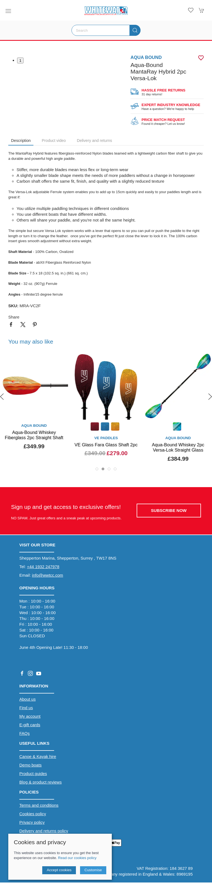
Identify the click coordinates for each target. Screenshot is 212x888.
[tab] (97, 469)
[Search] (106, 30)
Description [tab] (21, 140)
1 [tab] (20, 60)
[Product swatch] (95, 427)
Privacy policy (32, 822)
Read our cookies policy (77, 858)
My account (30, 716)
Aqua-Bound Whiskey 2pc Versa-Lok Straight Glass (178, 447)
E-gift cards (29, 724)
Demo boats (30, 765)
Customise (93, 870)
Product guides (33, 773)
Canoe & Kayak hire (37, 756)
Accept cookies (59, 870)
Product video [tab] (54, 140)
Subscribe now (169, 510)
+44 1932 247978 (43, 566)
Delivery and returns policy (43, 830)
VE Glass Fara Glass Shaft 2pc (106, 444)
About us (27, 699)
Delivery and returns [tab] (94, 140)
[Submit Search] (135, 30)
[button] (8, 11)
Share (13, 317)
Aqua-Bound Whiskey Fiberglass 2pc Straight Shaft (34, 435)
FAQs (24, 733)
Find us (26, 707)
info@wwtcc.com (47, 575)
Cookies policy (32, 813)
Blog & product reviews (40, 782)
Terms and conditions (39, 805)
